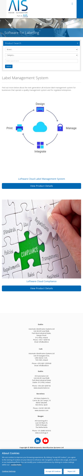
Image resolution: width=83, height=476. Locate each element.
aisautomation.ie (43, 388)
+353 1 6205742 (44, 340)
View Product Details (41, 185)
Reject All (71, 471)
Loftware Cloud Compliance (41, 281)
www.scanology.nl (41, 433)
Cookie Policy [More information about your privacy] (16, 465)
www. (35, 388)
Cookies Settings (9, 471)
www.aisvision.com (41, 410)
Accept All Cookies (53, 471)
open (72, 4)
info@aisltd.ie (44, 342)
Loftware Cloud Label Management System (41, 178)
